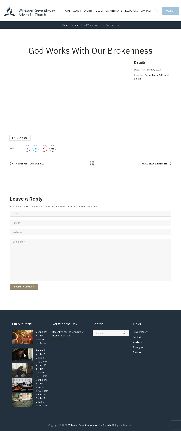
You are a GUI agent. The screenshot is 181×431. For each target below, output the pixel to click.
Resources (131, 10)
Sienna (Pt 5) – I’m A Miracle (41, 354)
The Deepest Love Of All (29, 163)
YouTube (137, 342)
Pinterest (44, 149)
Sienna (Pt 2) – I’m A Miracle (41, 398)
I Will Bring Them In (153, 163)
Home (67, 10)
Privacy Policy (140, 331)
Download (19, 137)
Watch (170, 10)
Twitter (36, 149)
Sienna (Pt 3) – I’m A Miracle (41, 383)
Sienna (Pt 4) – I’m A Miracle (41, 368)
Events (88, 10)
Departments (114, 10)
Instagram (138, 347)
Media (99, 10)
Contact (146, 10)
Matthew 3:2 (59, 339)
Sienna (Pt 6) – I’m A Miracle (41, 335)
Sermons (75, 25)
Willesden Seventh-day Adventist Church (89, 425)
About (77, 10)
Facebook (27, 149)
